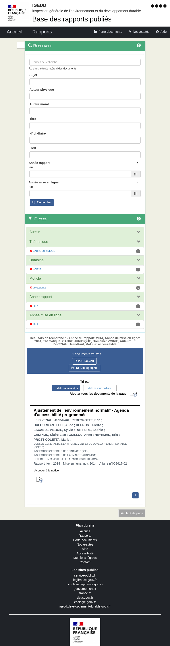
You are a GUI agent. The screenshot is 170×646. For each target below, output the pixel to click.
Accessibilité (84, 553)
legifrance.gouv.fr (85, 580)
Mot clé (35, 278)
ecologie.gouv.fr (85, 602)
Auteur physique (41, 89)
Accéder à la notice (46, 470)
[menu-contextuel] (30, 68)
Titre (32, 119)
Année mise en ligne (45, 315)
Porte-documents (85, 540)
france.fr (85, 593)
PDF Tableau (84, 361)
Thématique (38, 242)
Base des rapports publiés (72, 19)
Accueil (85, 531)
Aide (85, 549)
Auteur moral (39, 104)
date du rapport (66, 388)
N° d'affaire (37, 133)
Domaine (36, 260)
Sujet (33, 75)
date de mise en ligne (100, 388)
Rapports (85, 535)
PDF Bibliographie (84, 367)
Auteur (34, 232)
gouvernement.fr (85, 588)
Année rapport (40, 297)
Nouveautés (85, 544)
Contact (85, 562)
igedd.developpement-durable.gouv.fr (85, 606)
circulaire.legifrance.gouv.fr (85, 584)
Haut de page (132, 513)
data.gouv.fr (85, 597)
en (31, 167)
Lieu (32, 148)
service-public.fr (85, 575)
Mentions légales (85, 557)
